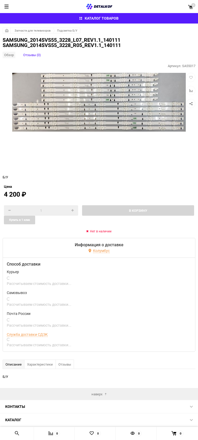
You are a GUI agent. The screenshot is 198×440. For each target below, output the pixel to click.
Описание (13, 364)
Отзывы (64, 364)
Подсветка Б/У (67, 30)
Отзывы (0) (32, 54)
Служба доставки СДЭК (27, 334)
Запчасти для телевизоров (33, 30)
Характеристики (40, 364)
